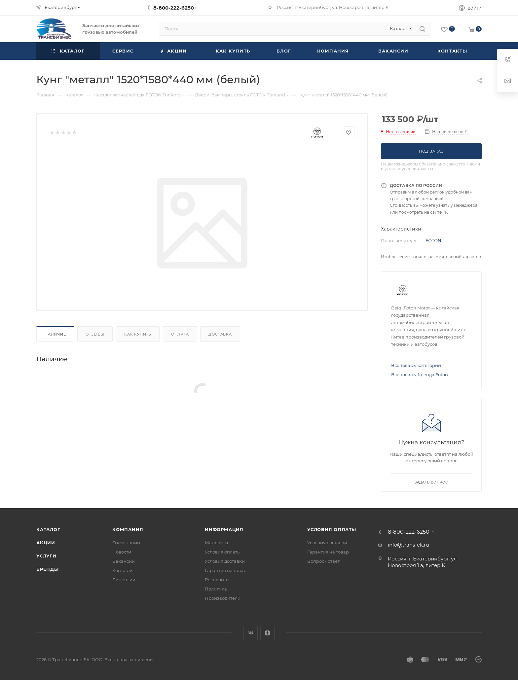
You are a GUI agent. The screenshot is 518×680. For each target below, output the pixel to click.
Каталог (48, 529)
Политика (216, 588)
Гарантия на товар (225, 570)
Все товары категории (416, 365)
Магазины (216, 542)
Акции (45, 542)
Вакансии (123, 561)
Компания (127, 529)
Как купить (137, 334)
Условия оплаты (222, 552)
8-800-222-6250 (173, 8)
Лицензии (123, 579)
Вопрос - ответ (323, 561)
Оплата (180, 334)
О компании (126, 542)
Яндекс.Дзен (267, 633)
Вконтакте (250, 633)
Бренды (47, 569)
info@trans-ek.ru (408, 545)
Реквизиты (217, 579)
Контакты (122, 570)
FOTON (433, 240)
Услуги (46, 555)
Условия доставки (225, 561)
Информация (224, 529)
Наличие (55, 334)
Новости (121, 552)
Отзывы (95, 334)
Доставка (220, 334)
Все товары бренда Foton (419, 374)
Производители (222, 598)
